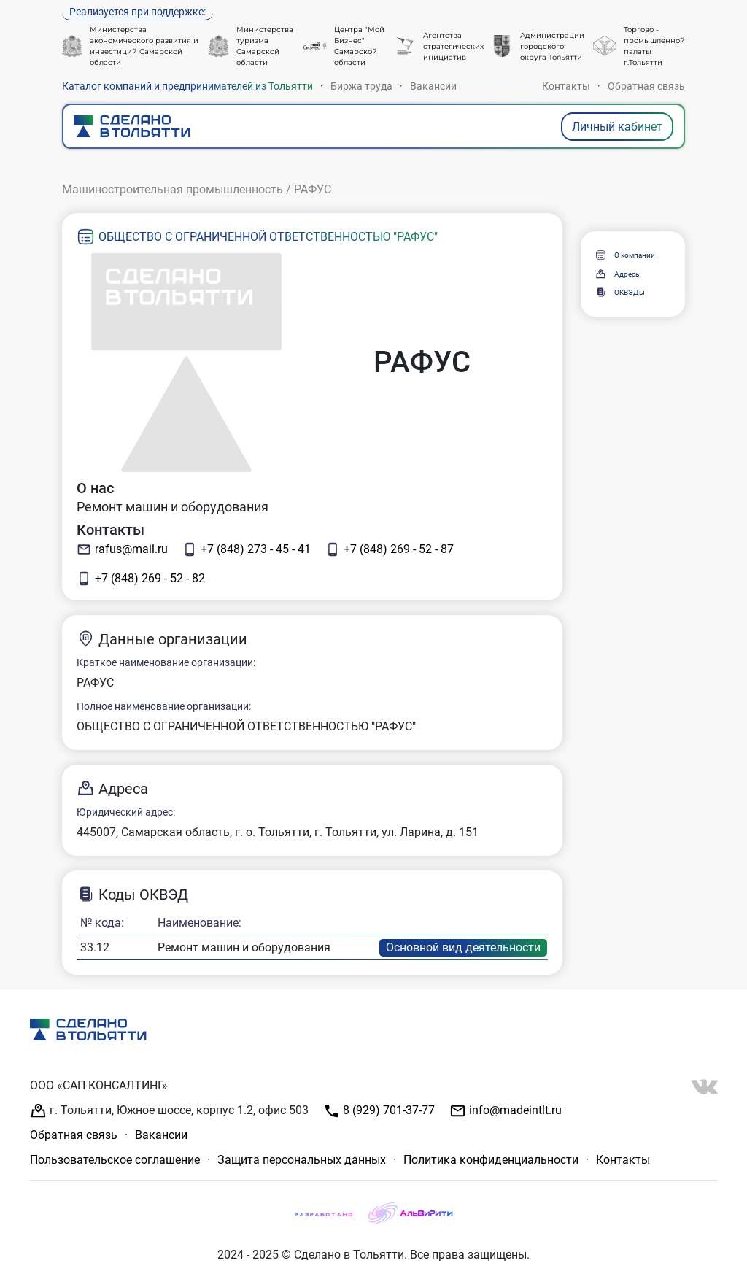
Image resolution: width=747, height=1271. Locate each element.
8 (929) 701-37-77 (379, 1110)
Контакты (566, 86)
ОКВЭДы (619, 292)
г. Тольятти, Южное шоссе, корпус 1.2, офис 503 (169, 1110)
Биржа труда (361, 86)
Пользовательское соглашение (115, 1160)
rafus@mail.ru (122, 549)
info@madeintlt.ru (505, 1110)
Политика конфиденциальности (490, 1160)
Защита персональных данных (301, 1160)
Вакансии (433, 86)
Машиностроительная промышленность (172, 189)
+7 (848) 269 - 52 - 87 (389, 549)
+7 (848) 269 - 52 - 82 (141, 578)
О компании (624, 255)
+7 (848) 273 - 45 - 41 (246, 549)
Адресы (617, 274)
